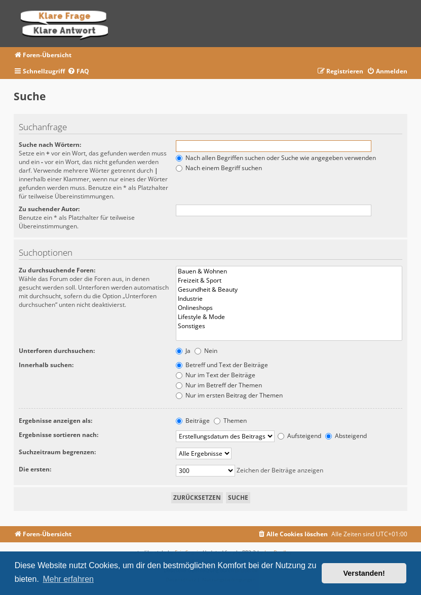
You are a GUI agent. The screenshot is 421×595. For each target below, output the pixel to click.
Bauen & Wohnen (289, 271)
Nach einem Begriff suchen (219, 168)
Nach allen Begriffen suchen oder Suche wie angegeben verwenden (276, 157)
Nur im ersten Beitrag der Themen (229, 395)
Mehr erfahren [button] (68, 579)
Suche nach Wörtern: (50, 144)
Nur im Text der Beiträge (215, 375)
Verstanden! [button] (364, 573)
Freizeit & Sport (289, 280)
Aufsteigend (299, 435)
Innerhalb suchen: (46, 365)
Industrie (289, 298)
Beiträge (193, 420)
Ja (183, 350)
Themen (230, 420)
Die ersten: (35, 469)
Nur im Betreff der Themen (219, 385)
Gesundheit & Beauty (289, 289)
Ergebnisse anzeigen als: (55, 420)
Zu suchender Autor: (49, 209)
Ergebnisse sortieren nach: (58, 434)
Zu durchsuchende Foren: (57, 270)
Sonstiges (289, 326)
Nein (206, 350)
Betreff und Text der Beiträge (222, 365)
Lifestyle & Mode (289, 317)
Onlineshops (289, 307)
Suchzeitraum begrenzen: (57, 452)
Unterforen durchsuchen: (57, 350)
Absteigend (346, 435)
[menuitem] (78, 71)
